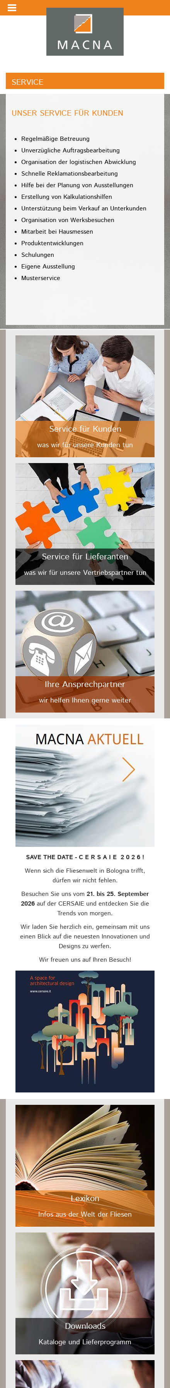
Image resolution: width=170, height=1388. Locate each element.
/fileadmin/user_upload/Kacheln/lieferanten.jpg (85, 524)
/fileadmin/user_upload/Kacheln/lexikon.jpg (85, 1166)
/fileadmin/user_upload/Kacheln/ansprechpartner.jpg (85, 652)
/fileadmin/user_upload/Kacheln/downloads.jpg (85, 1293)
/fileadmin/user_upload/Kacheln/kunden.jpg (85, 396)
